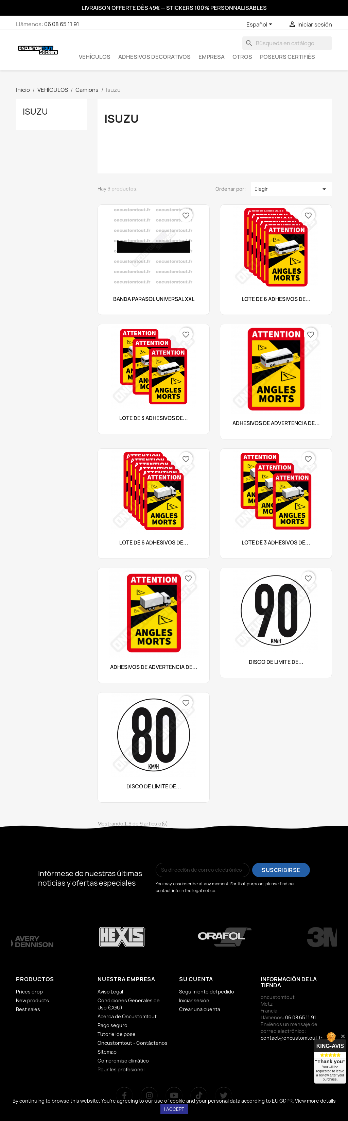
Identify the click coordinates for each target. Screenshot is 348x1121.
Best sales (28, 1009)
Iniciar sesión (194, 1000)
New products (32, 1000)
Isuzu (35, 111)
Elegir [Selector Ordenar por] (291, 189)
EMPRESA (211, 57)
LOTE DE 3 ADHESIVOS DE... (153, 418)
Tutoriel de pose (117, 1034)
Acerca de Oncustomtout (127, 1016)
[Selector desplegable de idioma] (260, 25)
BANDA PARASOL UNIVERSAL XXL (153, 299)
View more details (315, 1101)
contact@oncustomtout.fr (292, 1038)
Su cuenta (196, 979)
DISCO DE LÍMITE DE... (276, 662)
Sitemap (107, 1052)
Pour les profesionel (121, 1069)
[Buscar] (287, 43)
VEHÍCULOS (94, 57)
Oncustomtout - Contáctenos (133, 1043)
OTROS (242, 57)
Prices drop (29, 991)
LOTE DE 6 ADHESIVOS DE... (276, 299)
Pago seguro (112, 1025)
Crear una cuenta (199, 1009)
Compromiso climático (123, 1060)
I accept (174, 1109)
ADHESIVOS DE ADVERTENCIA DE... (276, 423)
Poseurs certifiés (287, 57)
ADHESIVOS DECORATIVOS (154, 57)
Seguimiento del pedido (206, 991)
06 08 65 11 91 (61, 24)
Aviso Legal (110, 991)
